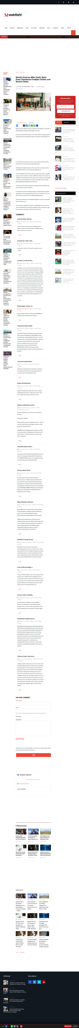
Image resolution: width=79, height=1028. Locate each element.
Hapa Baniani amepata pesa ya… (26, 618)
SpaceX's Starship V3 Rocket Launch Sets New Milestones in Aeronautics (7, 183)
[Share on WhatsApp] (12, 1026)
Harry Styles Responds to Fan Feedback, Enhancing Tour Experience (69, 252)
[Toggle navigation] (25, 11)
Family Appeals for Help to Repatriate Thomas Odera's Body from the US (65, 179)
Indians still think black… (24, 383)
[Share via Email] (15, 1026)
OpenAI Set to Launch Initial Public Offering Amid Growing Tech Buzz (19, 943)
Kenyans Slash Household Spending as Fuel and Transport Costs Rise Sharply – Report (20, 906)
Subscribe (68, 1026)
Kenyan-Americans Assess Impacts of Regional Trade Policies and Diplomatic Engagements (64, 200)
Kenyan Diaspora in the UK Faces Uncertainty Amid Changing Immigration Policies (7, 148)
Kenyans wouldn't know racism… (26, 405)
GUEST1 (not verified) (23, 308)
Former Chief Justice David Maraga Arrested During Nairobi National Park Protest (68, 262)
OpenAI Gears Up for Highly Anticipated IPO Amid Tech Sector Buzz (43, 925)
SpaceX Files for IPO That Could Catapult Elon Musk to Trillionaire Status (20, 925)
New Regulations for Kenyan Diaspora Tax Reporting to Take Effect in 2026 (43, 905)
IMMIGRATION (20, 28)
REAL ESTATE (34, 28)
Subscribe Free (65, 111)
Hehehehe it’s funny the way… (25, 539)
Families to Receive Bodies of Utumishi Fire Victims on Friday (18, 983)
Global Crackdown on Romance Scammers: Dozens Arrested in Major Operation (44, 943)
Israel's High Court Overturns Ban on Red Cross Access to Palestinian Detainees (68, 211)
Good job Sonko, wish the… (24, 219)
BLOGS (48, 28)
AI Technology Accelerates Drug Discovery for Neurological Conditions (7, 239)
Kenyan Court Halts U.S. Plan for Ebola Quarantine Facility (7, 166)
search (73, 32)
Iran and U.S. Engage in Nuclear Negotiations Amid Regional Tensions (7, 128)
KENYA (27, 28)
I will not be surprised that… (25, 361)
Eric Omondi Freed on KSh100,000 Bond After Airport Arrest (7, 222)
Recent (59, 122)
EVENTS (62, 28)
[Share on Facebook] (6, 1026)
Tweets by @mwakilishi (61, 188)
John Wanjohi (41, 86)
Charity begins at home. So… (25, 306)
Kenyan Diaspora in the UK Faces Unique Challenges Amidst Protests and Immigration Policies (7, 341)
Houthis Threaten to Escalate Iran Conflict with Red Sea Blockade (68, 140)
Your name (18, 700)
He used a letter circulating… (25, 595)
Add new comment (21, 122)
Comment (18, 719)
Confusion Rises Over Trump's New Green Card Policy (68, 280)
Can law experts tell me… (24, 470)
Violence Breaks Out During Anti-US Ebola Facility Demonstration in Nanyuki (65, 150)
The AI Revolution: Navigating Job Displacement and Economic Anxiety (32, 942)
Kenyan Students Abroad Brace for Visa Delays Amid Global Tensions (69, 228)
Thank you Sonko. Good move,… (26, 656)
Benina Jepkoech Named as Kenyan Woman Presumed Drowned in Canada (6, 319)
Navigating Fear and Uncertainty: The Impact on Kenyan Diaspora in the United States (69, 271)
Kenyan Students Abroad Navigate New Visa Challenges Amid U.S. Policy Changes (7, 88)
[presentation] (27, 744)
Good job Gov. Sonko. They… (25, 241)
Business (22, 72)
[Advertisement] (52, 15)
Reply (20, 300)
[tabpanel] (65, 153)
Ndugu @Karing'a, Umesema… (25, 502)
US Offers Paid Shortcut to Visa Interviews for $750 (69, 169)
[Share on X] (9, 1026)
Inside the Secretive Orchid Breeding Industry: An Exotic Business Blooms (6, 109)
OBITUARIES (42, 28)
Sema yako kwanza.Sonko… (25, 446)
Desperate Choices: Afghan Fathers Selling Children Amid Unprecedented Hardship (7, 362)
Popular (66, 122)
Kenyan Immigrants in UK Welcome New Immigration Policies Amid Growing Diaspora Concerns (7, 298)
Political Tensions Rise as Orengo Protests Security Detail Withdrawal (69, 244)
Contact (75, 1026)
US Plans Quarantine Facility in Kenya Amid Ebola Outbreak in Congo (69, 236)
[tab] (58, 122)
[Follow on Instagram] (21, 1026)
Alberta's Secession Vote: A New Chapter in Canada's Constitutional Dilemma (7, 278)
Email (17, 707)
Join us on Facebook (23, 783)
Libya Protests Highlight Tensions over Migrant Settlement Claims (69, 220)
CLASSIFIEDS (55, 28)
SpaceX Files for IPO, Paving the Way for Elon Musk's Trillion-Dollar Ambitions (31, 925)
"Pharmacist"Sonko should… (25, 326)
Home (6, 28)
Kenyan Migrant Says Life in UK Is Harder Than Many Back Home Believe (56, 36)
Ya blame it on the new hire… (25, 260)
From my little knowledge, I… (25, 567)
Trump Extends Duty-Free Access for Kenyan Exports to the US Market (32, 905)
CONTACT (69, 28)
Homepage (18, 716)
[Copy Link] (17, 1026)
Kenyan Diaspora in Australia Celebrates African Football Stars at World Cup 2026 (7, 259)
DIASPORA (12, 28)
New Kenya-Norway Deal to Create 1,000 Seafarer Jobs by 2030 (69, 131)
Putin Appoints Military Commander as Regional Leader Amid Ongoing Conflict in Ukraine (7, 203)
